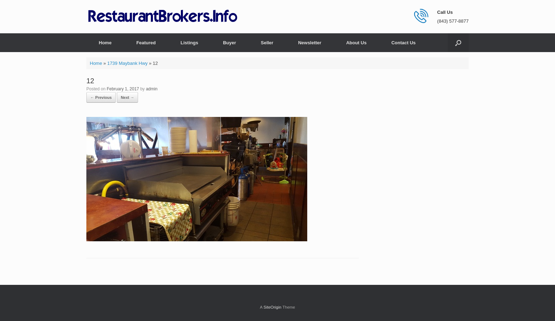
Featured (146, 42)
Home (105, 42)
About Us (356, 42)
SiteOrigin (272, 307)
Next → (127, 97)
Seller (267, 42)
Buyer (229, 42)
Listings (189, 42)
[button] (458, 42)
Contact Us (403, 42)
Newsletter (309, 42)
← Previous (101, 97)
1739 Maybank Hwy (127, 63)
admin (152, 88)
